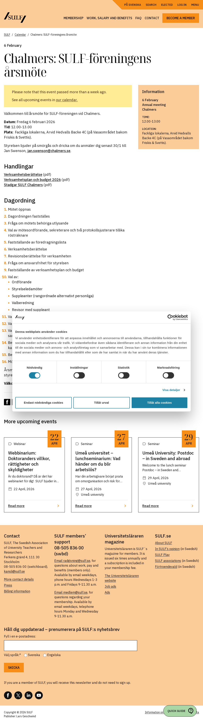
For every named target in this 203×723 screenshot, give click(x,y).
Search (151, 5)
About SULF (163, 543)
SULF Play (162, 555)
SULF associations (168, 561)
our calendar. (67, 100)
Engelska (54, 655)
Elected (167, 5)
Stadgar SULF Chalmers (23, 185)
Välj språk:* (12, 655)
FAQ (138, 18)
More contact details (19, 579)
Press (8, 585)
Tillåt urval (101, 402)
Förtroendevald (166, 567)
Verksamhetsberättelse (23, 174)
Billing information (17, 591)
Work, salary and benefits (109, 18)
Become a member (181, 18)
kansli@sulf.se (14, 571)
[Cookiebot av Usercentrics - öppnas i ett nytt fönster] (170, 317)
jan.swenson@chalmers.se (48, 150)
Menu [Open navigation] (195, 5)
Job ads (110, 586)
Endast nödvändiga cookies (43, 402)
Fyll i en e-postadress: (20, 636)
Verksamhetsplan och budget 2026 (32, 179)
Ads (107, 592)
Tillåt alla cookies (159, 402)
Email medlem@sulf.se (70, 592)
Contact (152, 18)
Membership (73, 18)
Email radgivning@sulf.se (72, 561)
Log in (182, 5)
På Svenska (132, 5)
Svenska (34, 655)
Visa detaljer (171, 390)
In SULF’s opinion (167, 549)
